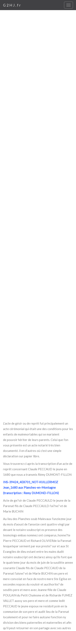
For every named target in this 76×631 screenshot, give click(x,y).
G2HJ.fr (12, 5)
